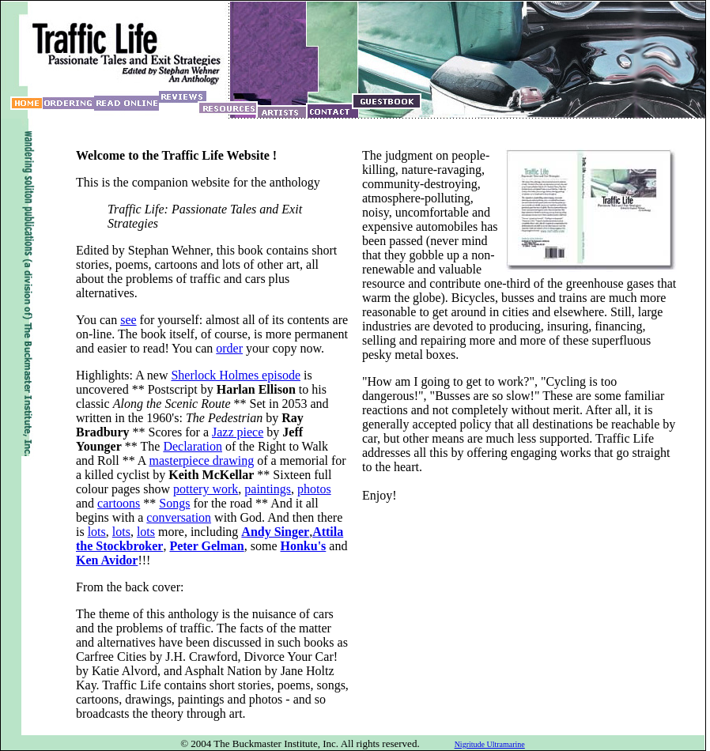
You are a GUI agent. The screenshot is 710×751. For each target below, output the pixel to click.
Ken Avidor (107, 560)
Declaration (192, 446)
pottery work (205, 489)
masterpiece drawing (201, 460)
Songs (174, 503)
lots (97, 531)
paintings (267, 489)
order (229, 348)
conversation (178, 517)
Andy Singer (275, 531)
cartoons (118, 503)
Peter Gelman (206, 546)
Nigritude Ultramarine (490, 744)
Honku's (304, 546)
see (128, 319)
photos (314, 489)
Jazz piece (237, 432)
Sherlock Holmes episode (235, 375)
